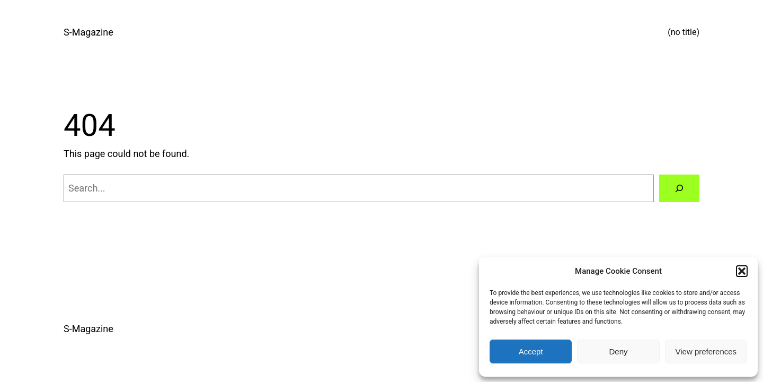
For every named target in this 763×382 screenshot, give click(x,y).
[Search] (679, 188)
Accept (531, 351)
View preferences (706, 351)
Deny (618, 351)
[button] (742, 271)
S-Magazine (88, 32)
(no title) (683, 32)
